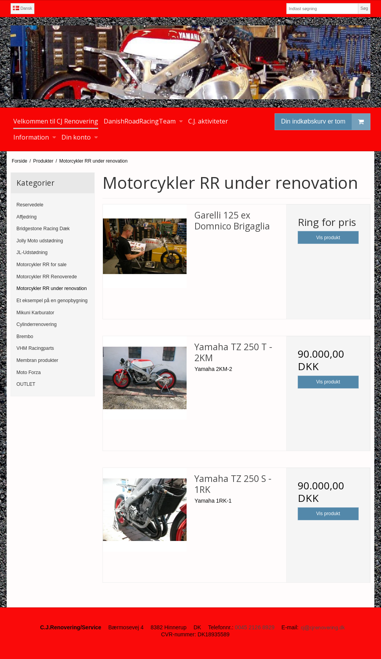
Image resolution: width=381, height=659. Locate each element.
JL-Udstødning (32, 252)
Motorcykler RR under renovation (51, 288)
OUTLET (25, 384)
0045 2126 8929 (254, 627)
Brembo (24, 336)
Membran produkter (37, 360)
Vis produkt (328, 237)
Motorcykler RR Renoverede (46, 276)
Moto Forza (28, 372)
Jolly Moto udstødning (39, 241)
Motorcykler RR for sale (41, 264)
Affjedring (26, 217)
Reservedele (29, 205)
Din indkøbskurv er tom (325, 122)
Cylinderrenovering (36, 324)
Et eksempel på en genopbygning (52, 300)
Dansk (22, 8)
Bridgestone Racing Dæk (43, 228)
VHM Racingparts (35, 348)
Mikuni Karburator (35, 312)
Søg (364, 8)
